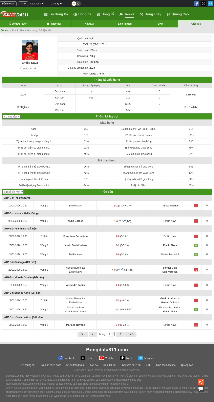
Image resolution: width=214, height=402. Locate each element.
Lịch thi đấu (125, 23)
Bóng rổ (105, 14)
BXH (160, 23)
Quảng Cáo (178, 14)
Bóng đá (82, 14)
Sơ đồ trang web (75, 365)
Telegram (146, 358)
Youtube (106, 358)
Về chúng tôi (28, 365)
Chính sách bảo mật (165, 365)
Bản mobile (8, 3)
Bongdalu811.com (107, 349)
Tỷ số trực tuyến (17, 23)
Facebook (66, 358)
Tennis (126, 14)
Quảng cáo (187, 365)
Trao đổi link (109, 365)
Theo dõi (53, 24)
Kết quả (89, 23)
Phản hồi (93, 365)
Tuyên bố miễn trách (50, 365)
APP (23, 3)
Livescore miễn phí (131, 365)
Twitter (87, 358)
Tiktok (126, 358)
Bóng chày (150, 14)
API (148, 365)
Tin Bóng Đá (56, 14)
